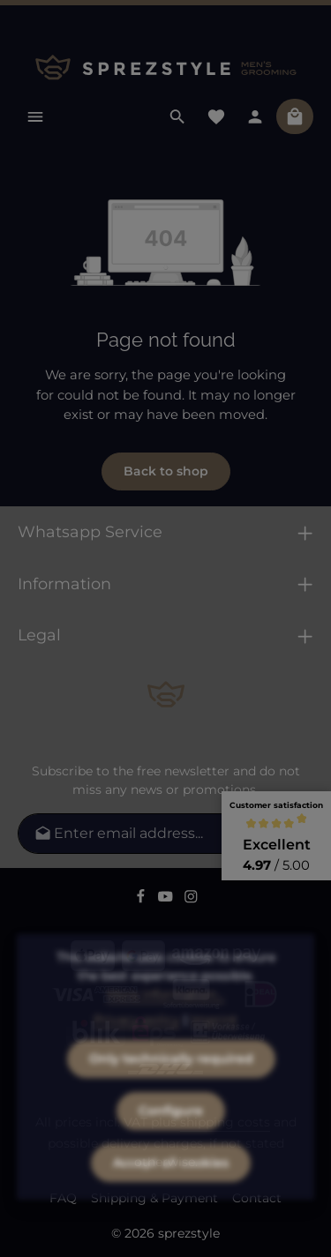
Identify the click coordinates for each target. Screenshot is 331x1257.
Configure (171, 1140)
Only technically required (171, 1088)
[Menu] (35, 116)
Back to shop (166, 471)
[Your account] (255, 116)
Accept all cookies (171, 1192)
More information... (165, 1023)
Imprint (214, 1049)
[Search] (177, 116)
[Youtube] (167, 899)
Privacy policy (137, 1049)
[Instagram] (191, 899)
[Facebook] (142, 899)
